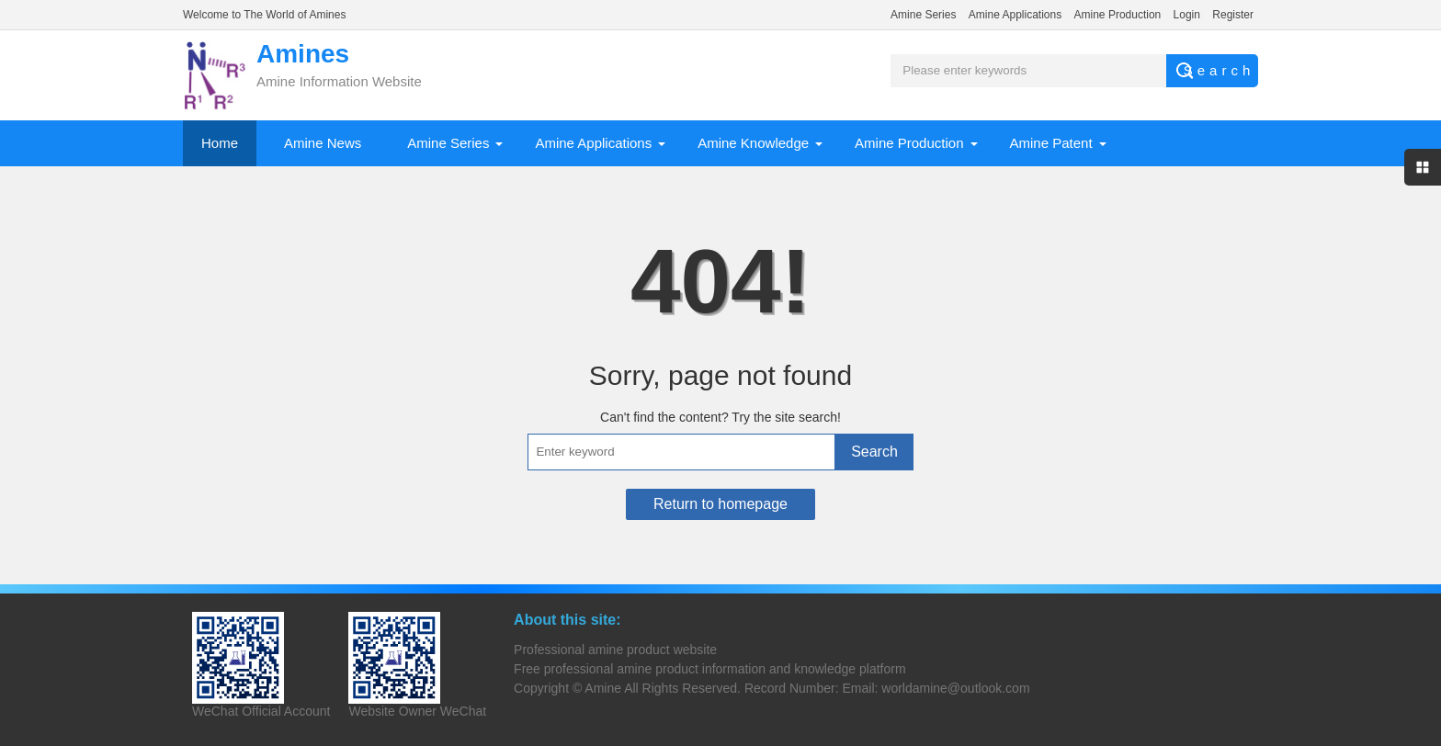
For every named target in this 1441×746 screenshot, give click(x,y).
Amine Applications (1015, 14)
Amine (602, 688)
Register (1233, 14)
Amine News (322, 143)
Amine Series (923, 14)
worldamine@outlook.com (955, 688)
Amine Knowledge (753, 143)
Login (1187, 14)
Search (874, 451)
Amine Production (1118, 14)
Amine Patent (1051, 143)
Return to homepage (720, 504)
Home (219, 143)
